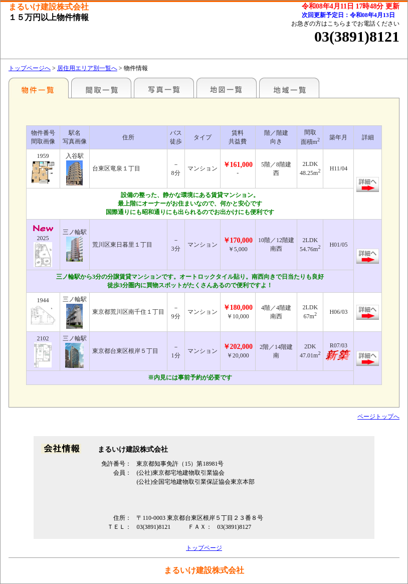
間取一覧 (101, 88)
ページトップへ (378, 416)
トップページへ (30, 68)
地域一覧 (289, 88)
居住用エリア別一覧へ (87, 68)
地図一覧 (226, 88)
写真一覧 (164, 88)
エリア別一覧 (39, 88)
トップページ (204, 547)
